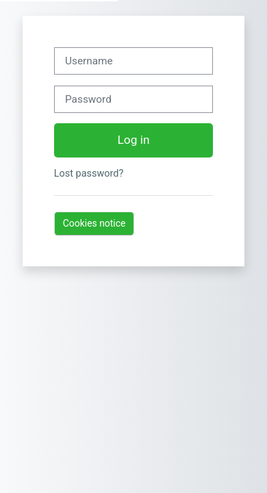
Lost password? (88, 173)
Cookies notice (94, 223)
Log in (134, 140)
